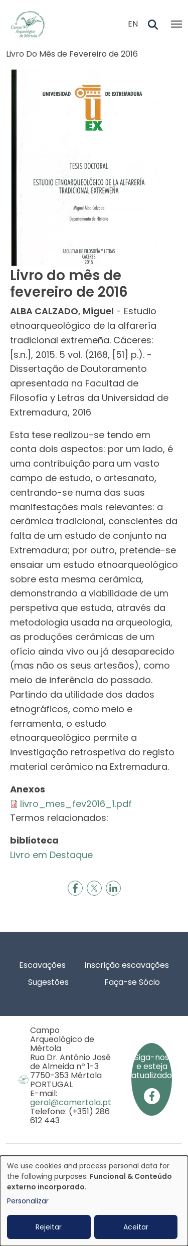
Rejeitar (49, 1227)
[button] (85, 166)
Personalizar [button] (28, 1201)
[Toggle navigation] (176, 24)
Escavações (42, 965)
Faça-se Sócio (132, 982)
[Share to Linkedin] (113, 888)
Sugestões (48, 982)
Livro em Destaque (51, 855)
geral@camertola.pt (70, 1102)
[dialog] (94, 1201)
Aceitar (135, 1227)
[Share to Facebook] (75, 888)
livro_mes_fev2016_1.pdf (76, 803)
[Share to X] (94, 888)
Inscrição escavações (126, 965)
